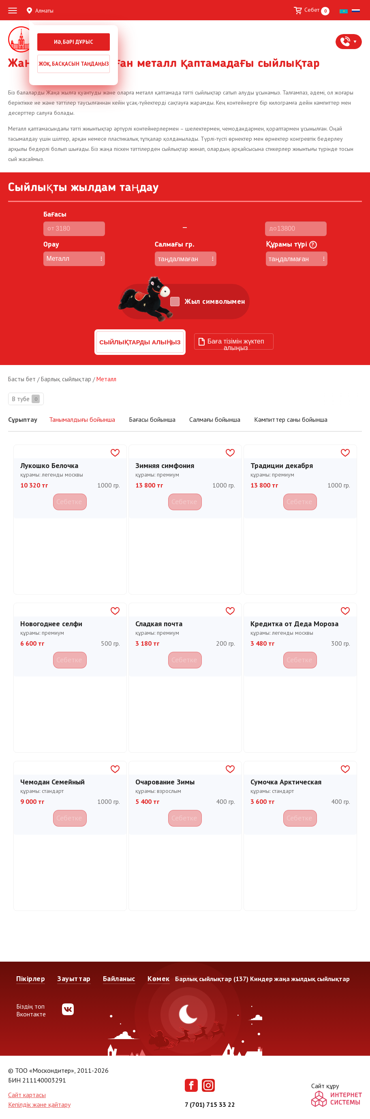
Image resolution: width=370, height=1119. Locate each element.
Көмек (159, 978)
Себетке (70, 500)
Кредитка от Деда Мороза (294, 622)
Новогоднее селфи (51, 622)
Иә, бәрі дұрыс (73, 42)
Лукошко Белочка (49, 464)
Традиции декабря (281, 464)
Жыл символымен (215, 301)
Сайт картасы (27, 1095)
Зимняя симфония (164, 464)
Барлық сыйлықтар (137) (211, 979)
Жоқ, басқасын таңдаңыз (73, 63)
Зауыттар (73, 978)
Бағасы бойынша (153, 419)
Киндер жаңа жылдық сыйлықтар (300, 979)
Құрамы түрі (291, 245)
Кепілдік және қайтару (39, 1104)
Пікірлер (30, 978)
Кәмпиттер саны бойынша (290, 419)
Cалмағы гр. (175, 244)
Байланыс (119, 978)
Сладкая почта (158, 622)
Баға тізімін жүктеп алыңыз (235, 344)
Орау (51, 244)
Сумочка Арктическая (285, 780)
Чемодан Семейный (52, 780)
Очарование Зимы (165, 780)
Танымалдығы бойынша (82, 419)
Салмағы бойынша (215, 419)
